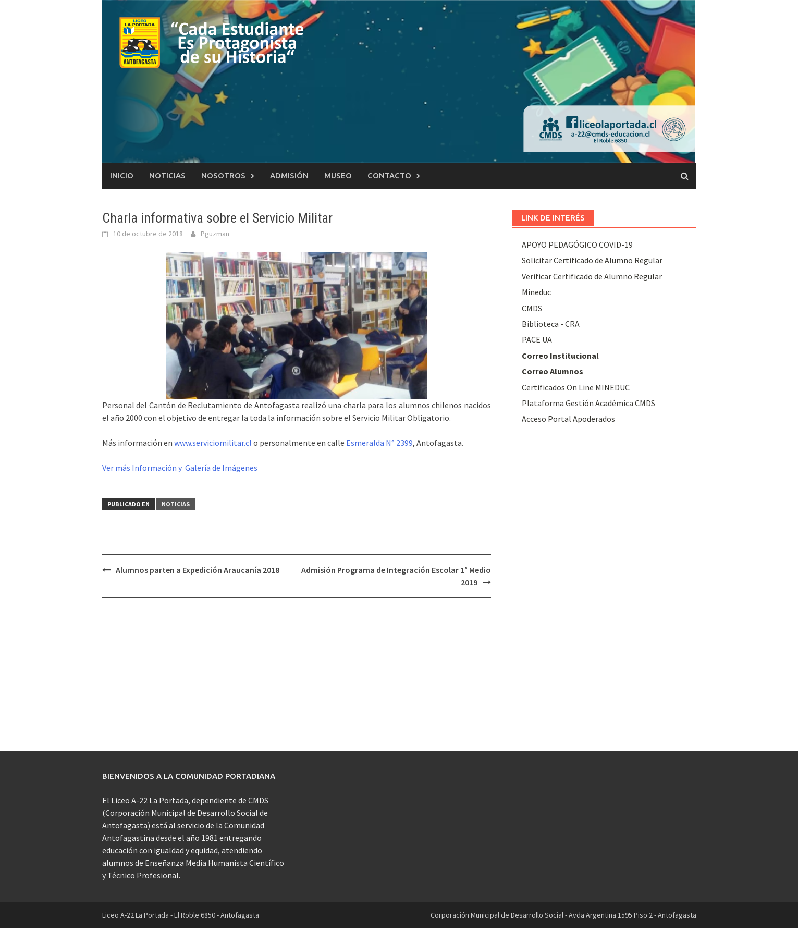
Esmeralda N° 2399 (379, 442)
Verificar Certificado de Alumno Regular (592, 276)
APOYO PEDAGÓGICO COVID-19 (577, 244)
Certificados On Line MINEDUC (576, 387)
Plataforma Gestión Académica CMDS (588, 403)
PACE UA (537, 339)
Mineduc (536, 292)
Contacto (389, 175)
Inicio (121, 175)
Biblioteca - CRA (551, 324)
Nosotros (223, 175)
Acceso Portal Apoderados (568, 418)
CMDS (532, 308)
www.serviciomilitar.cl (213, 442)
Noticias (167, 175)
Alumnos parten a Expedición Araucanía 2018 (197, 570)
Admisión (289, 175)
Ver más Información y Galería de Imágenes (179, 467)
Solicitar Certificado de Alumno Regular (592, 260)
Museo (338, 175)
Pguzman (215, 233)
